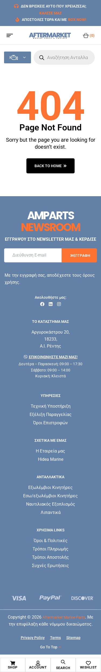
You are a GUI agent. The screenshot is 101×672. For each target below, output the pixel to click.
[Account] (38, 663)
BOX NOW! (77, 19)
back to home (50, 166)
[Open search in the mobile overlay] (64, 57)
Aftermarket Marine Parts (64, 617)
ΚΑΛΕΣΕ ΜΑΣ (50, 13)
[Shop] (12, 663)
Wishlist (88, 667)
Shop (13, 667)
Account (38, 667)
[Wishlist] (88, 663)
